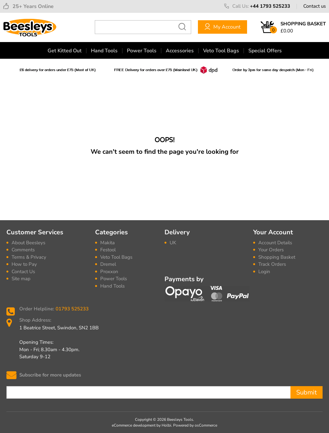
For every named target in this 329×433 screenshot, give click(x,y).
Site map (21, 278)
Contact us (314, 6)
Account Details (275, 242)
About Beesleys (28, 242)
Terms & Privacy (29, 257)
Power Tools (141, 50)
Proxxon (109, 271)
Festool (108, 250)
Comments (23, 250)
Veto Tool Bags (221, 50)
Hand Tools (104, 50)
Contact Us (23, 271)
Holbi (166, 425)
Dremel (108, 264)
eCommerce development (134, 425)
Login (264, 271)
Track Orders (272, 264)
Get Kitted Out (65, 50)
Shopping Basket (276, 257)
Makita (107, 242)
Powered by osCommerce (195, 425)
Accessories (180, 50)
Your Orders (271, 250)
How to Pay (24, 264)
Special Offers (265, 50)
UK (173, 242)
